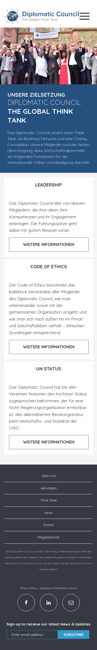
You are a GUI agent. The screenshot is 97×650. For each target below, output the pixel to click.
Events (49, 525)
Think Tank (48, 500)
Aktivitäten (49, 488)
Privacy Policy (28, 588)
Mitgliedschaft (48, 537)
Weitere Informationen (48, 244)
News (48, 513)
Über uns (49, 476)
